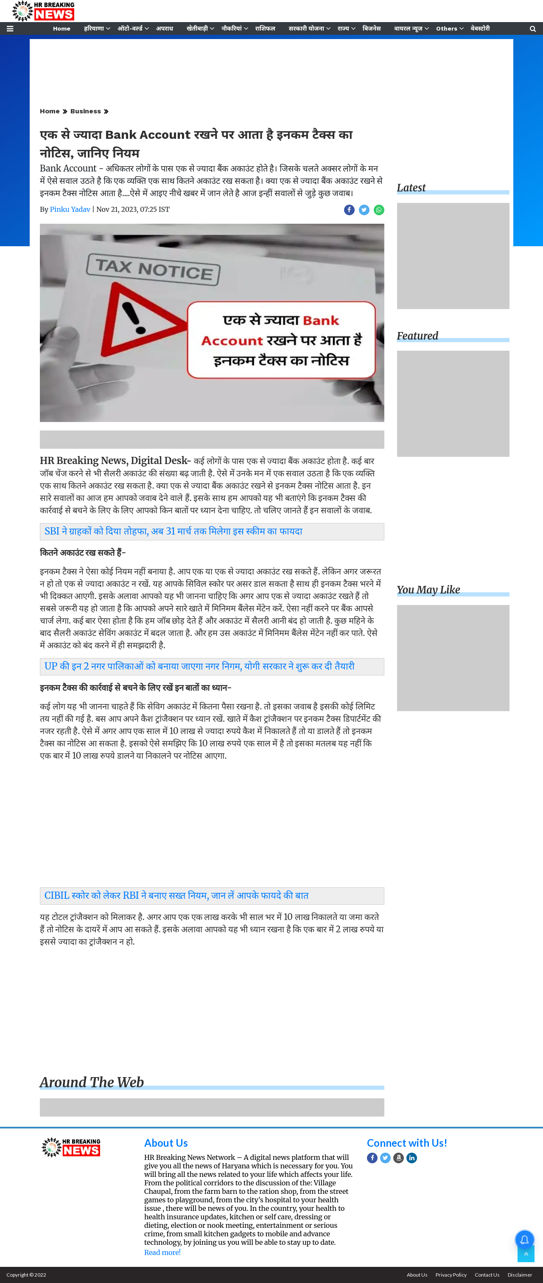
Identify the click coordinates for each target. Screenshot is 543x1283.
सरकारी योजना (306, 28)
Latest (411, 187)
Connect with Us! (407, 1143)
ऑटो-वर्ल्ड (130, 28)
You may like (429, 589)
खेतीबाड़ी (197, 28)
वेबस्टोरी (480, 28)
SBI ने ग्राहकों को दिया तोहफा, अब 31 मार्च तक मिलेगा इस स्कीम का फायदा (173, 531)
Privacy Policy (451, 1275)
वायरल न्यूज (409, 28)
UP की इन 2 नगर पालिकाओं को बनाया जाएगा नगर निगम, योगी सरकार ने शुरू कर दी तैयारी (200, 666)
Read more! (162, 1252)
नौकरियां (231, 28)
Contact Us (487, 1275)
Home (61, 28)
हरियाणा (94, 28)
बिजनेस (372, 28)
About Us (166, 1143)
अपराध (164, 28)
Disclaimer (520, 1275)
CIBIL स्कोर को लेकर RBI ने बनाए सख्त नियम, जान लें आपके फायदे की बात (177, 895)
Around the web (92, 1082)
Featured (418, 336)
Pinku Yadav (70, 209)
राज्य (343, 28)
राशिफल (265, 28)
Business (85, 111)
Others (446, 28)
